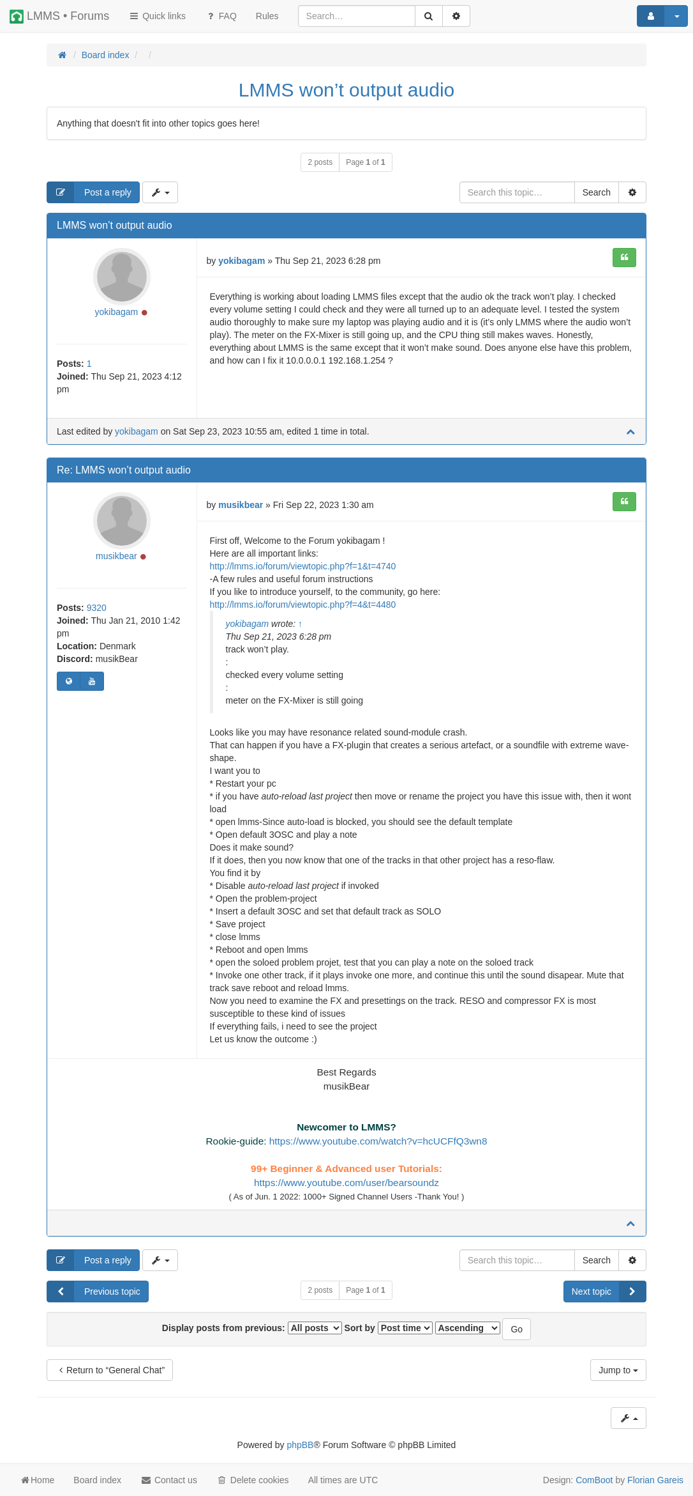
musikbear (116, 556)
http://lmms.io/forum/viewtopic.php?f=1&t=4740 (303, 566)
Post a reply (89, 192)
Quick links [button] (157, 16)
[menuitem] (267, 16)
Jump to (618, 1370)
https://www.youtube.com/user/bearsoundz (346, 1182)
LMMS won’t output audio (347, 89)
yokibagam (116, 312)
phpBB (300, 1445)
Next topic (609, 1291)
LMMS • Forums (59, 17)
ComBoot (594, 1480)
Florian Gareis (655, 1480)
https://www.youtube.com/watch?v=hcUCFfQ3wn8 (378, 1141)
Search (597, 192)
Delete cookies (252, 1480)
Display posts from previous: (252, 1328)
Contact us (168, 1480)
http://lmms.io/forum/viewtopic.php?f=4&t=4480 (303, 604)
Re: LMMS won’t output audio (124, 470)
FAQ (221, 16)
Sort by (389, 1328)
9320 (97, 608)
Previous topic (93, 1291)
